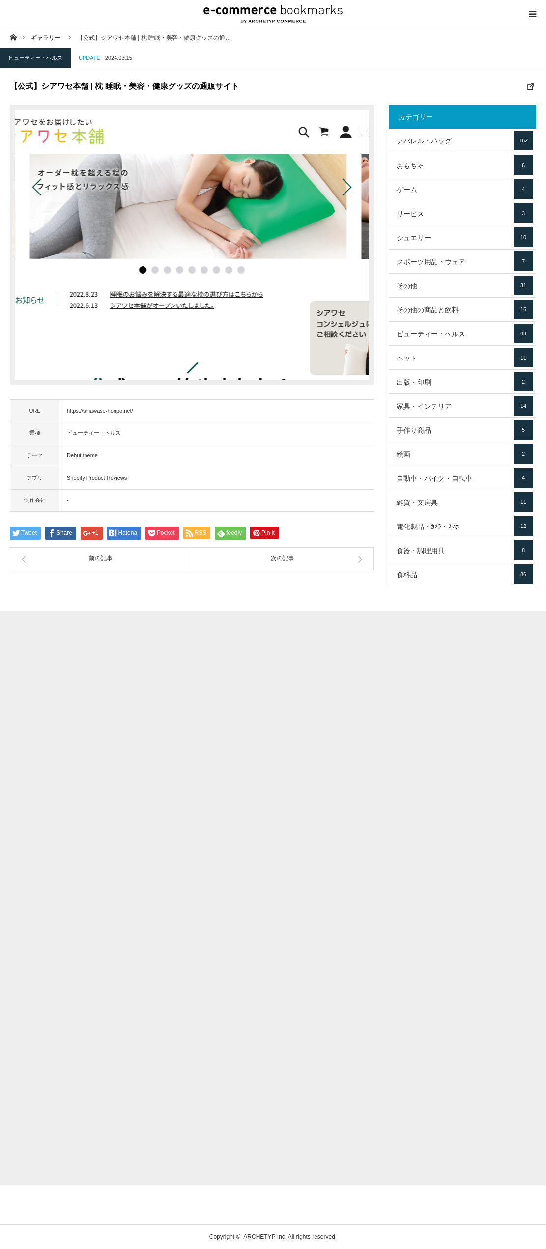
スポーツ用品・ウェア (465, 261)
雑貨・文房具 (465, 502)
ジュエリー (465, 237)
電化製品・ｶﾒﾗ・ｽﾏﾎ (465, 526)
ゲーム (465, 189)
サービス (465, 213)
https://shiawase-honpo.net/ (100, 411)
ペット (465, 357)
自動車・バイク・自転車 (465, 478)
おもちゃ (465, 165)
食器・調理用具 (465, 550)
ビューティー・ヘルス (35, 58)
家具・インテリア (465, 406)
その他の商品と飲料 (465, 309)
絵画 (465, 454)
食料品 (465, 574)
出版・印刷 (465, 381)
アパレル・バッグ (465, 140)
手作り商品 (465, 430)
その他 (465, 285)
